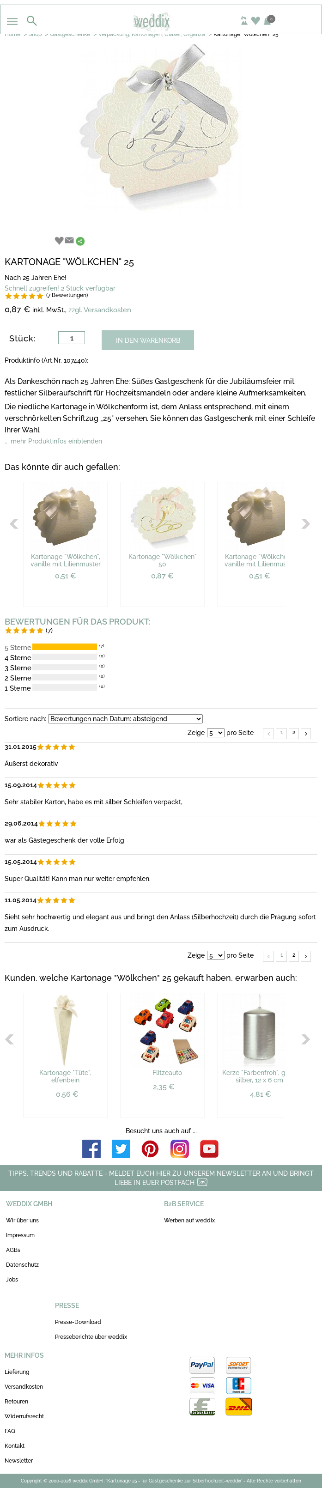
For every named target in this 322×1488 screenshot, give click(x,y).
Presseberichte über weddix (91, 1337)
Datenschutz (22, 1265)
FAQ (10, 1431)
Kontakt (14, 1446)
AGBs (13, 1250)
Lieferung (17, 1372)
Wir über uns (22, 1220)
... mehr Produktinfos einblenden (53, 441)
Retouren (16, 1401)
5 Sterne (18, 648)
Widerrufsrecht (24, 1416)
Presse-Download (78, 1322)
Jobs (12, 1279)
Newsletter (19, 1461)
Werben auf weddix (189, 1220)
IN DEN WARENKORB (148, 340)
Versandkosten (24, 1387)
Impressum (20, 1235)
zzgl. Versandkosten (99, 310)
